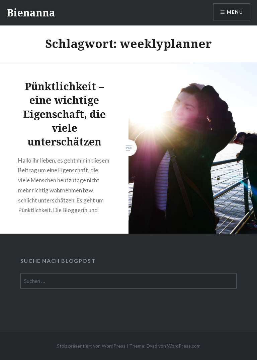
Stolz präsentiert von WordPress (91, 346)
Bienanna (31, 12)
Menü (235, 12)
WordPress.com (183, 346)
